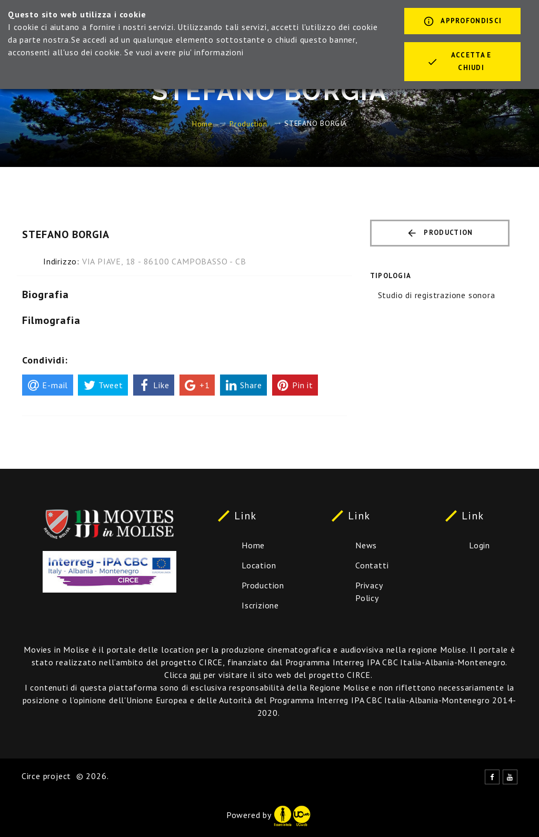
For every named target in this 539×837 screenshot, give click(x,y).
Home (202, 123)
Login (479, 545)
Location (259, 565)
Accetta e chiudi (459, 61)
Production (248, 123)
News (366, 545)
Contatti (371, 565)
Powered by (268, 815)
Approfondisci (462, 22)
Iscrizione (260, 605)
